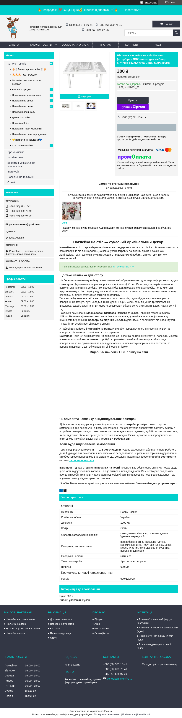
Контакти (131, 44)
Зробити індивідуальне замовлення (21, 164)
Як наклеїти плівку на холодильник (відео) (157, 629)
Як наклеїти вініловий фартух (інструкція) (154, 621)
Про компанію (15, 152)
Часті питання (15, 157)
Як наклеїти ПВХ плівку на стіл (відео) (155, 638)
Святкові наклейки (22, 145)
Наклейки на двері (22, 100)
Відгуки (99, 619)
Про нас (105, 44)
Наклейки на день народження (29, 134)
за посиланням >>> (123, 266)
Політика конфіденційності (136, 714)
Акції (158, 44)
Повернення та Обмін (20, 176)
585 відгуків (151, 2)
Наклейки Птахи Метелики (27, 128)
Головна (13, 44)
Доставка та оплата (75, 44)
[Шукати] (176, 32)
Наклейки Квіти (20, 123)
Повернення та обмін (62, 623)
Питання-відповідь (60, 633)
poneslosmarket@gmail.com (24, 224)
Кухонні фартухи (21, 89)
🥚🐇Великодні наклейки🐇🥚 (29, 69)
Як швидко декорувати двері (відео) (154, 646)
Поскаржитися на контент (107, 714)
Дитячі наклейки (21, 117)
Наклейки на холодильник (26, 95)
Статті (11, 182)
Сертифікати (102, 633)
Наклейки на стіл (15, 633)
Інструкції (13, 171)
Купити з (133, 107)
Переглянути (132, 9)
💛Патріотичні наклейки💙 (27, 139)
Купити (132, 100)
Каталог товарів (41, 44)
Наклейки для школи (23, 112)
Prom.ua (108, 711)
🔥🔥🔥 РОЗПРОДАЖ (24, 74)
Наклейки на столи (22, 106)
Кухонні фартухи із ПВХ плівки (23, 628)
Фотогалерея (102, 628)
